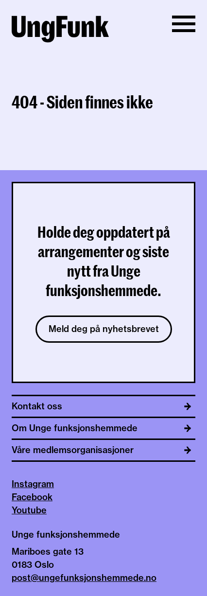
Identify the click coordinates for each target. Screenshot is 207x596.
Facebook (32, 497)
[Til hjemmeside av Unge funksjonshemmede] (60, 31)
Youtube (29, 510)
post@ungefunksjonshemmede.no (84, 577)
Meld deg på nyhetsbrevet (104, 328)
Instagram (33, 484)
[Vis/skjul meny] (183, 24)
